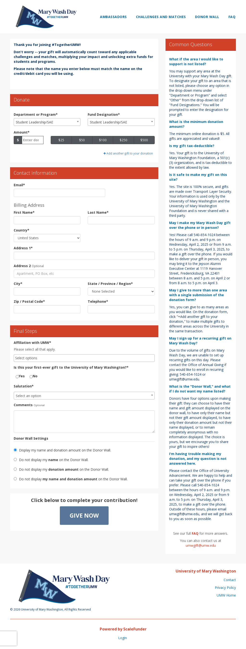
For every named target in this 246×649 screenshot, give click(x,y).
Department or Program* (36, 114)
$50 (82, 140)
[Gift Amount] (32, 140)
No (33, 376)
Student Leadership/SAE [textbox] (34, 122)
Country (21, 230)
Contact (230, 580)
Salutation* (24, 386)
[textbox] (84, 396)
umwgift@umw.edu (201, 545)
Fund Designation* (104, 114)
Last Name (98, 212)
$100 (103, 140)
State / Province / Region (110, 283)
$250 (123, 140)
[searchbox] (84, 358)
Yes (20, 376)
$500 (144, 140)
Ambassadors (113, 16)
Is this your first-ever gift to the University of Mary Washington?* (71, 367)
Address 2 (22, 265)
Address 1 (23, 248)
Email (19, 185)
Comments (23, 405)
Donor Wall (207, 16)
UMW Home (226, 595)
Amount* (22, 132)
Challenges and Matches (161, 16)
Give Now (84, 515)
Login (122, 638)
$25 (61, 140)
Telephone (98, 301)
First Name (24, 212)
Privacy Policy (225, 587)
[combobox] (47, 122)
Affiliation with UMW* (32, 342)
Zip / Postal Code (29, 301)
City (18, 283)
